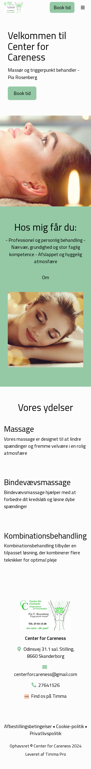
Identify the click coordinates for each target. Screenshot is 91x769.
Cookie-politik (70, 726)
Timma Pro (55, 754)
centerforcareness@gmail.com (45, 674)
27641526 (49, 685)
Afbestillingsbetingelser (28, 726)
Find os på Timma (49, 696)
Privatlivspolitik (45, 733)
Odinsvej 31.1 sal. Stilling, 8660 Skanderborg (49, 652)
